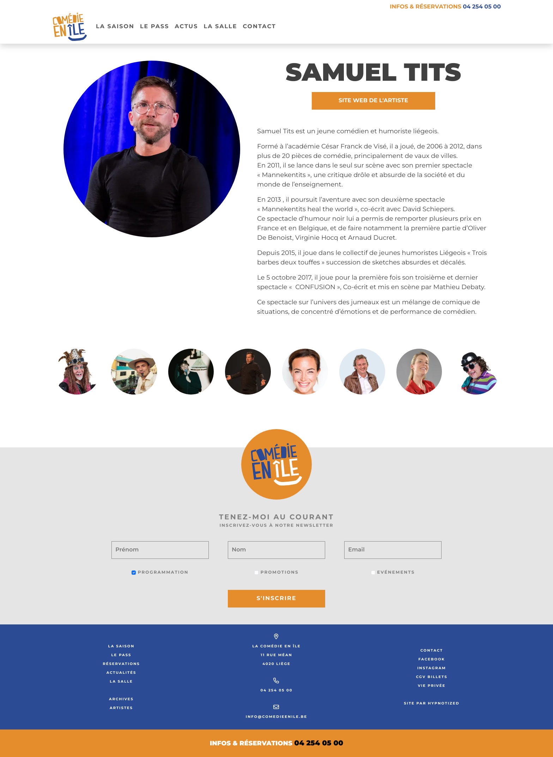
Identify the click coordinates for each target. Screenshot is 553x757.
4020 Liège (276, 663)
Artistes (121, 708)
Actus (186, 26)
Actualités (121, 672)
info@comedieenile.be (276, 716)
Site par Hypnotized (432, 703)
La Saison (115, 26)
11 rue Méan (276, 655)
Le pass (154, 26)
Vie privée (432, 685)
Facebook (431, 659)
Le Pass (121, 655)
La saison (121, 646)
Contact (259, 26)
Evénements (393, 572)
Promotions (276, 572)
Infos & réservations (445, 7)
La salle (220, 26)
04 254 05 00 (276, 690)
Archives (121, 699)
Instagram (431, 668)
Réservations (121, 663)
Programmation (160, 572)
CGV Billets (431, 676)
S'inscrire (277, 598)
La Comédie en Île (277, 646)
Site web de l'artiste (373, 100)
